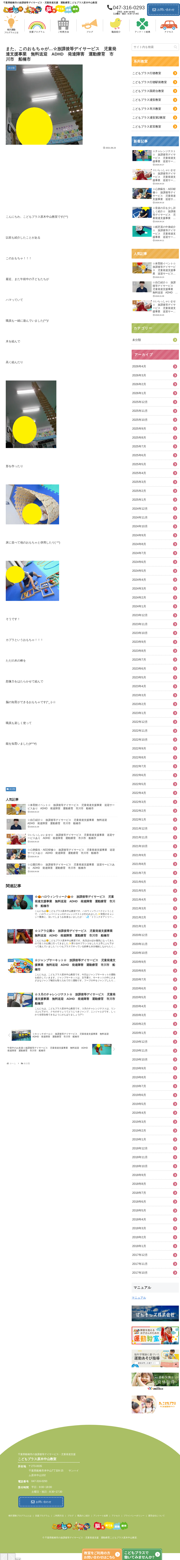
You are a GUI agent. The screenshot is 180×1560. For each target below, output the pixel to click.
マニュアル (139, 1297)
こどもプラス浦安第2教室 (149, 117)
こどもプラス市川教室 (146, 108)
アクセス (116, 1515)
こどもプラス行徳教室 (146, 73)
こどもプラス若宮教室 (146, 126)
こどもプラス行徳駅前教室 (149, 82)
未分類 (11, 789)
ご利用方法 (58, 1515)
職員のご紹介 (83, 1515)
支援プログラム (42, 1515)
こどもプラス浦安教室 (146, 99)
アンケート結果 (100, 1515)
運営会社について (156, 1515)
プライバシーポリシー (134, 1515)
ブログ (70, 1515)
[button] (175, 47)
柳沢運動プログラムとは (19, 1515)
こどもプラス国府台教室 (148, 91)
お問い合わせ (163, 10)
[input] (155, 47)
